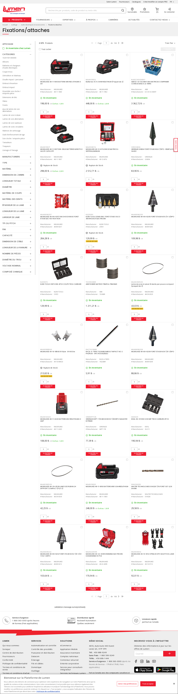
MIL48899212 (45, 552)
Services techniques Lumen (73, 673)
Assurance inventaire (70, 653)
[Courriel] (148, 653)
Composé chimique (12, 271)
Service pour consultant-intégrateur (71, 668)
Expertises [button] (68, 20)
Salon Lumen (112, 2)
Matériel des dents (12, 199)
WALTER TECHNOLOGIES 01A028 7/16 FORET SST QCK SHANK (151, 487)
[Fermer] (174, 683)
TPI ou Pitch (9, 223)
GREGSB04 (135, 147)
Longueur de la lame (13, 211)
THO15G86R (91, 282)
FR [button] (171, 2)
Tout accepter (148, 684)
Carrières (113, 20)
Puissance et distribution (43, 653)
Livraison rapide (149, 619)
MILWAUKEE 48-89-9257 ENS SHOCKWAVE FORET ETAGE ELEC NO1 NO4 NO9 (59, 218)
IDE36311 (134, 417)
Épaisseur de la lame (13, 205)
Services (36, 641)
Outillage (35, 671)
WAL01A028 (136, 484)
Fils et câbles (37, 663)
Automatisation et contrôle (43, 645)
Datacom (35, 656)
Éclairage (35, 660)
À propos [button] (91, 20)
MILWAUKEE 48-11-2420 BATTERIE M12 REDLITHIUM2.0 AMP (60, 420)
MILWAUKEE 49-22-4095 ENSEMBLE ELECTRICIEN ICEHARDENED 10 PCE (104, 555)
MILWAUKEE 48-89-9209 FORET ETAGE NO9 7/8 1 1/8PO (152, 352)
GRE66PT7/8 (91, 417)
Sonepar (6, 649)
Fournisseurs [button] (43, 20)
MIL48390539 (46, 484)
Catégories (8, 54)
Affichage (7, 44)
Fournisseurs (124, 2)
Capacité (7, 235)
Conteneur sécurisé (69, 660)
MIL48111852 (91, 80)
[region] (89, 684)
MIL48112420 (45, 417)
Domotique (36, 667)
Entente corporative (69, 663)
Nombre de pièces (11, 253)
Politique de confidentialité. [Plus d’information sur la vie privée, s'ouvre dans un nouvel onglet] (48, 691)
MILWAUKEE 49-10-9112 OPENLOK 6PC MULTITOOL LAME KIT (152, 555)
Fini (4, 229)
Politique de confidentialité (14, 663)
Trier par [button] (169, 43)
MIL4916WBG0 (46, 349)
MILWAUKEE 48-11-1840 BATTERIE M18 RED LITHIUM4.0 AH (60, 83)
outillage (14, 25)
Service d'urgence (20, 617)
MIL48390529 (137, 282)
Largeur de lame (11, 217)
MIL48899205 (137, 215)
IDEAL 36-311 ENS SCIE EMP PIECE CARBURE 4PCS (150, 419)
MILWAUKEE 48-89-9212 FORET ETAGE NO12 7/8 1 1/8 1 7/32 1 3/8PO (61, 555)
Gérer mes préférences (127, 684)
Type (4, 162)
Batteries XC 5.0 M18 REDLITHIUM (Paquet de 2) (104, 82)
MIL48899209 (137, 349)
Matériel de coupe (12, 193)
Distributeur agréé (85, 617)
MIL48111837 (45, 147)
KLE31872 (44, 282)
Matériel (6, 169)
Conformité (7, 660)
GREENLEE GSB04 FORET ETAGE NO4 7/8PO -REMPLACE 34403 (152, 150)
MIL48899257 (46, 215)
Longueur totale (11, 181)
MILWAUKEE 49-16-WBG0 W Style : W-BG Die (57, 352)
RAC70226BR (91, 349)
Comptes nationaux (69, 656)
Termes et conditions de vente (13, 668)
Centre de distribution (12, 653)
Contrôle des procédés (41, 649)
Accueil (5, 25)
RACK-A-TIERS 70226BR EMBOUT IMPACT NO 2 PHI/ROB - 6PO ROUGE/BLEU (104, 353)
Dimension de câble (12, 241)
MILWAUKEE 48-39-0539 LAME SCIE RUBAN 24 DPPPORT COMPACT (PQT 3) (58, 487)
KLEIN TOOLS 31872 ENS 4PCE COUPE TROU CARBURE (60, 284)
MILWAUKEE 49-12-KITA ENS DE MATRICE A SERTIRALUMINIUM (102, 150)
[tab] (16, 44)
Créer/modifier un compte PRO (155, 2)
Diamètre (7, 187)
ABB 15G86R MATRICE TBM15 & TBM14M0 (101, 284)
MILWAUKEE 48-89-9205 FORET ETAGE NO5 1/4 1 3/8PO (152, 217)
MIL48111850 (91, 484)
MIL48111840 (45, 80)
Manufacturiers (11, 156)
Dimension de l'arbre (13, 175)
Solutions (66, 641)
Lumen (5, 641)
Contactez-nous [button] (159, 20)
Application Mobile (69, 649)
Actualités (134, 20)
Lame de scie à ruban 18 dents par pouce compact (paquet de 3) (152, 285)
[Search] (86, 10)
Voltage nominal (11, 265)
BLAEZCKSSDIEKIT (138, 80)
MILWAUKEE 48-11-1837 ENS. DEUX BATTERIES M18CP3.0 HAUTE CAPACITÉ (61, 150)
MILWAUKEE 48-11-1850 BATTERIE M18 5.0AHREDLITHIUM (107, 486)
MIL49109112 (136, 552)
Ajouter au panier (48, 116)
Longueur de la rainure (14, 247)
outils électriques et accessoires (33, 25)
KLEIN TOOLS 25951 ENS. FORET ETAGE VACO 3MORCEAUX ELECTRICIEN (103, 218)
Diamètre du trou (11, 259)
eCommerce (65, 645)
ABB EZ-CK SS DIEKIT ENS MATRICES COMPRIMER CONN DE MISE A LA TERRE (150, 83)
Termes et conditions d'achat (15, 673)
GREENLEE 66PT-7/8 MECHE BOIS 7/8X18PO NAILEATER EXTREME (106, 420)
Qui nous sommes (10, 645)
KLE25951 (89, 215)
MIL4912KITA (91, 147)
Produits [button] (17, 19)
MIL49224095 (91, 552)
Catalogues (136, 2)
